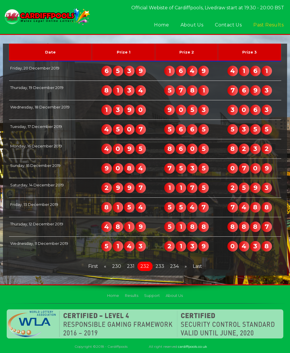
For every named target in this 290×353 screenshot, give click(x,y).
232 (144, 266)
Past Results (268, 25)
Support (152, 295)
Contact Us (228, 25)
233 (159, 266)
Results (131, 295)
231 (131, 266)
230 (116, 266)
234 (174, 266)
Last (197, 266)
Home (161, 25)
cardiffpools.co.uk (192, 346)
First (93, 266)
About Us (192, 25)
